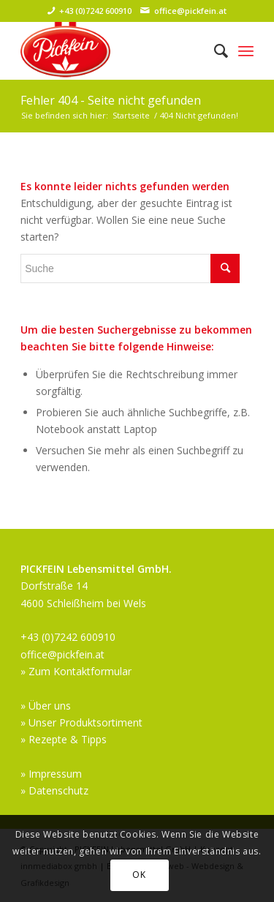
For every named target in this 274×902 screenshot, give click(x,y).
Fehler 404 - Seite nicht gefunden (110, 100)
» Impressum (51, 774)
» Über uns (45, 706)
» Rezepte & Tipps (63, 739)
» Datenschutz (54, 790)
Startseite (131, 115)
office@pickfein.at (190, 10)
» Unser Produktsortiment (81, 722)
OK (138, 874)
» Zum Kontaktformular (76, 671)
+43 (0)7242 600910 (95, 10)
